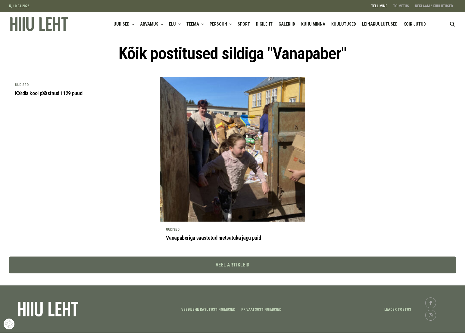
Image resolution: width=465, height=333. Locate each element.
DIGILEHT (264, 24)
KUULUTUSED (343, 24)
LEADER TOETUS (397, 310)
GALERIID (287, 24)
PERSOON (218, 24)
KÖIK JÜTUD (415, 24)
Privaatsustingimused (261, 310)
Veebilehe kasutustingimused (208, 310)
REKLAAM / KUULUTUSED (434, 6)
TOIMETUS (401, 6)
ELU (172, 24)
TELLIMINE (379, 6)
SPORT (244, 24)
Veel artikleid (232, 265)
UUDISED (122, 24)
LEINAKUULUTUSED (380, 24)
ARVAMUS (149, 24)
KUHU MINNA (313, 24)
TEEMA (192, 24)
